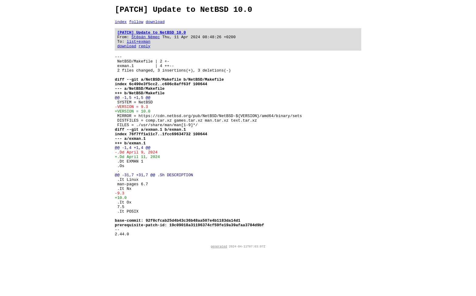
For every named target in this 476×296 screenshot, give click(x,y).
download (155, 24)
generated (219, 291)
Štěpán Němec (145, 41)
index (121, 24)
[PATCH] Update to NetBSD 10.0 (151, 36)
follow (136, 24)
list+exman (138, 46)
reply (144, 52)
